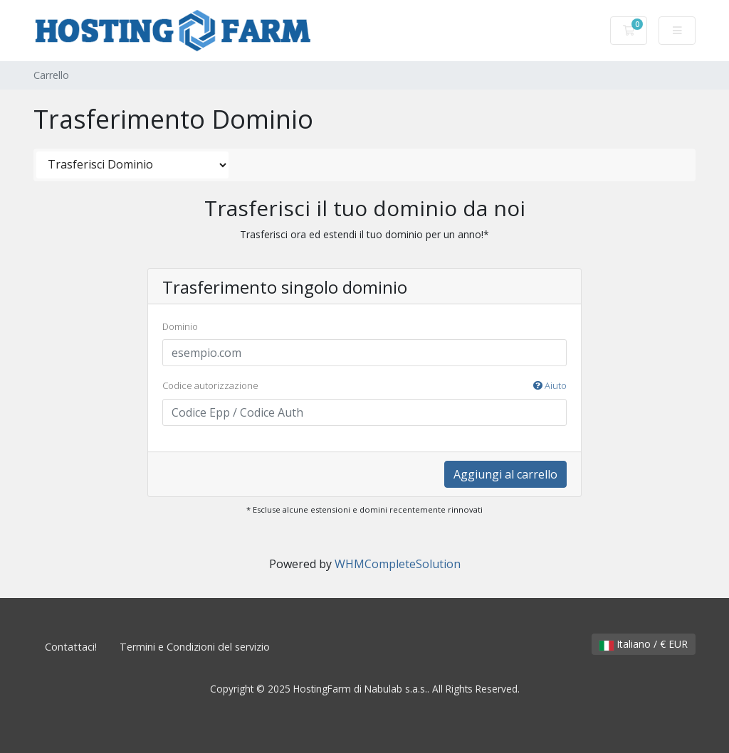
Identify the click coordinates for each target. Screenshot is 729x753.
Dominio (180, 326)
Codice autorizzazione (364, 386)
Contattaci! (71, 646)
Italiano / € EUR (643, 644)
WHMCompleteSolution (398, 564)
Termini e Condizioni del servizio (195, 646)
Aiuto (550, 385)
